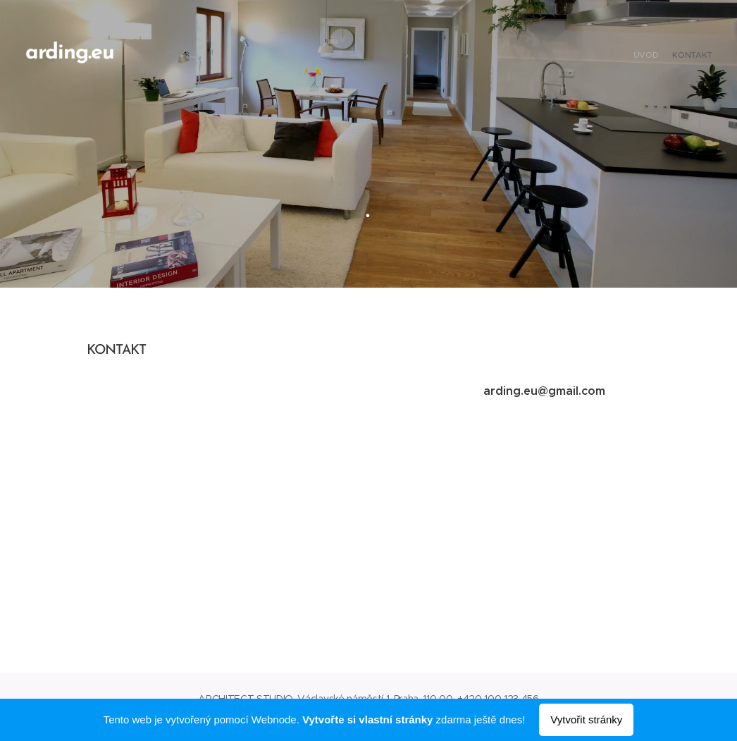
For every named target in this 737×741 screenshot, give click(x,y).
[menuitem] (700, 56)
